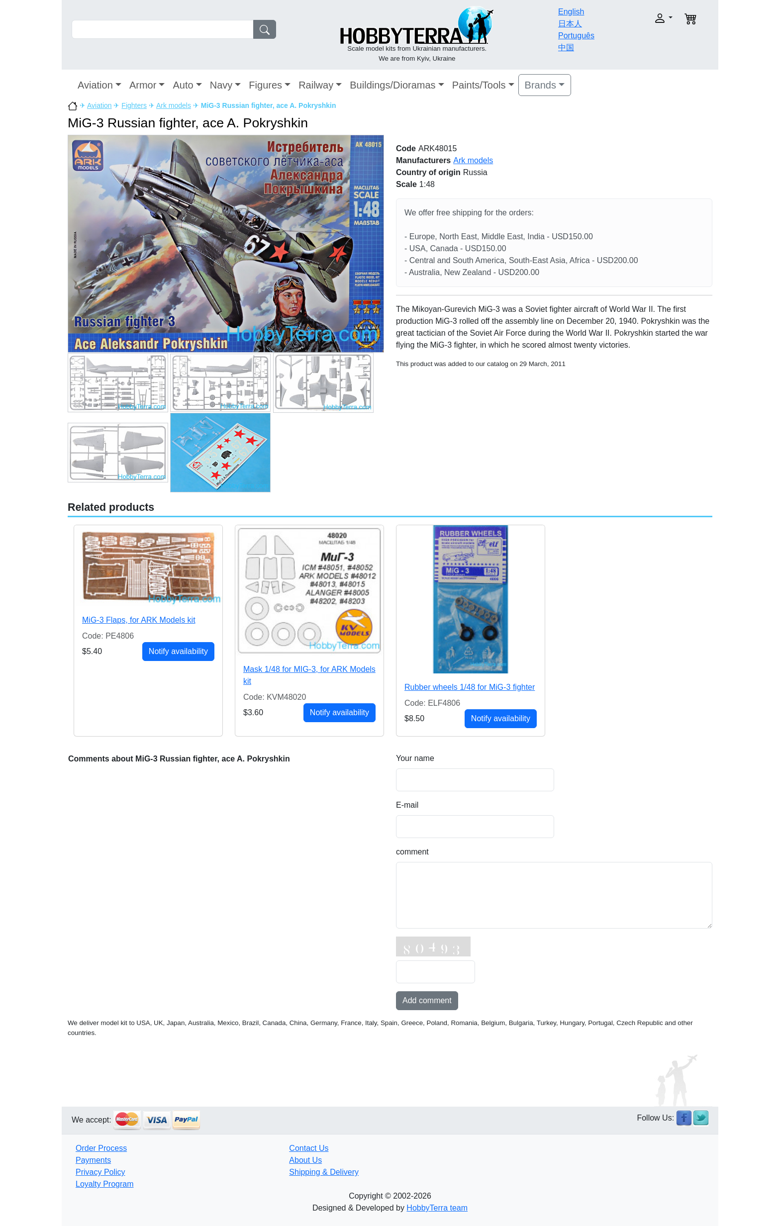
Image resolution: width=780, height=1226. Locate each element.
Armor (142, 85)
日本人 (570, 23)
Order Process (101, 1148)
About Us (305, 1160)
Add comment (427, 1000)
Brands (540, 85)
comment (412, 852)
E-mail (407, 805)
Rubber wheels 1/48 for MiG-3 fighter (469, 687)
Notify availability (178, 651)
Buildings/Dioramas (392, 85)
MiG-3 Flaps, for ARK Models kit (138, 620)
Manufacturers (423, 160)
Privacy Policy (100, 1172)
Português (576, 35)
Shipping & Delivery (324, 1172)
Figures (265, 85)
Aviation (95, 85)
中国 (566, 47)
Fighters (134, 105)
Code (406, 148)
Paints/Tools (479, 85)
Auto (183, 85)
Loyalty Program (105, 1184)
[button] (642, 18)
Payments (93, 1160)
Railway (315, 85)
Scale (406, 184)
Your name (415, 758)
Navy (221, 85)
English (571, 11)
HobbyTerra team (437, 1208)
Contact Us (308, 1148)
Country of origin (428, 172)
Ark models (173, 105)
